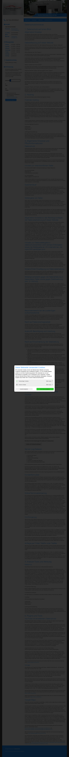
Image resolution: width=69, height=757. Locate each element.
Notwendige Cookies (22, 381)
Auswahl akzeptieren (24, 389)
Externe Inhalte (21, 384)
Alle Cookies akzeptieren (45, 389)
